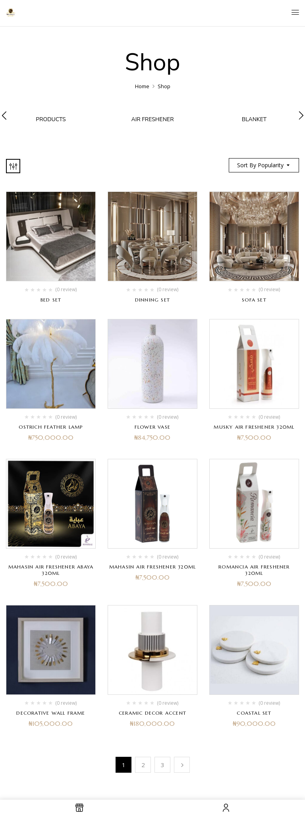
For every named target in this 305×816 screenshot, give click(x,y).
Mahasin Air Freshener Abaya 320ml (50, 569)
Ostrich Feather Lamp (51, 426)
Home (142, 86)
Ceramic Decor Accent (152, 712)
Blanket (254, 119)
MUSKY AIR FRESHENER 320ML (254, 426)
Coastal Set (254, 712)
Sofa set (254, 299)
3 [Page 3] (162, 764)
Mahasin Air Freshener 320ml (152, 566)
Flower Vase (152, 426)
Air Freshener (152, 119)
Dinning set (152, 299)
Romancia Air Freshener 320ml (254, 569)
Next (182, 764)
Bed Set (51, 299)
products (51, 119)
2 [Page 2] (143, 764)
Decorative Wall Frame (50, 712)
